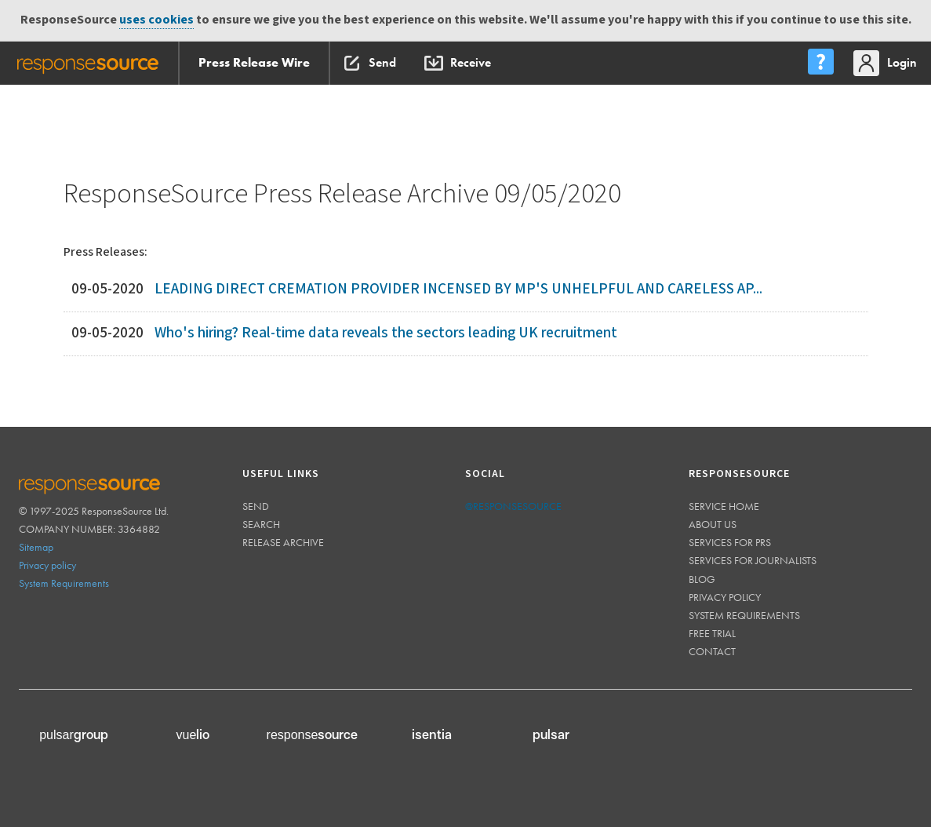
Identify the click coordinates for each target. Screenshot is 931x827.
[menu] (820, 63)
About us (712, 524)
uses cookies (156, 20)
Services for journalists (752, 560)
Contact (712, 651)
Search (261, 524)
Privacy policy (47, 565)
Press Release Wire (254, 62)
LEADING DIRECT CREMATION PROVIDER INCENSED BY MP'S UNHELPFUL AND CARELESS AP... (458, 289)
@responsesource (513, 506)
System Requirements (64, 583)
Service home (724, 506)
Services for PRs (730, 542)
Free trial (712, 633)
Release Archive (283, 542)
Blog (702, 579)
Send (255, 506)
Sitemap (36, 547)
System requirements (744, 615)
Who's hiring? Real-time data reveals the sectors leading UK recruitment (386, 333)
